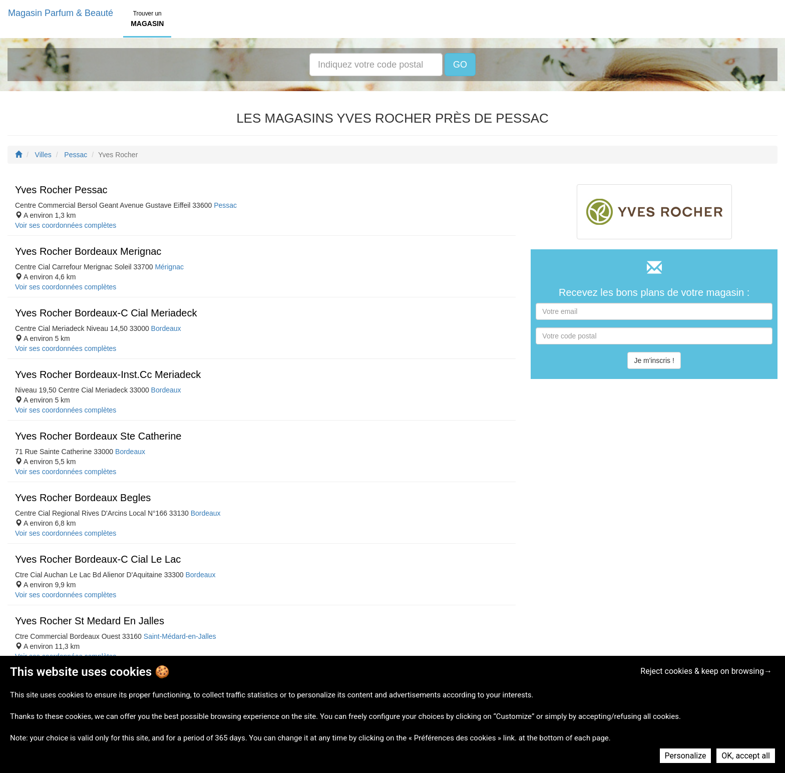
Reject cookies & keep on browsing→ (706, 671)
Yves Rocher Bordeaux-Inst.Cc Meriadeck (108, 374)
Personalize (685, 755)
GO (460, 65)
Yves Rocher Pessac (61, 189)
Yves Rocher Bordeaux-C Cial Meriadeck (106, 312)
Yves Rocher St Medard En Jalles (89, 620)
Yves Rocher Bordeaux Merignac (88, 251)
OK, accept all (745, 755)
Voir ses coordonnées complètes (65, 225)
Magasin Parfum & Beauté (60, 13)
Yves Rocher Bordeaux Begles (83, 497)
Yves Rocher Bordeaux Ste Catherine (98, 436)
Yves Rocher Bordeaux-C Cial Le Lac (98, 559)
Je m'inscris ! (654, 360)
